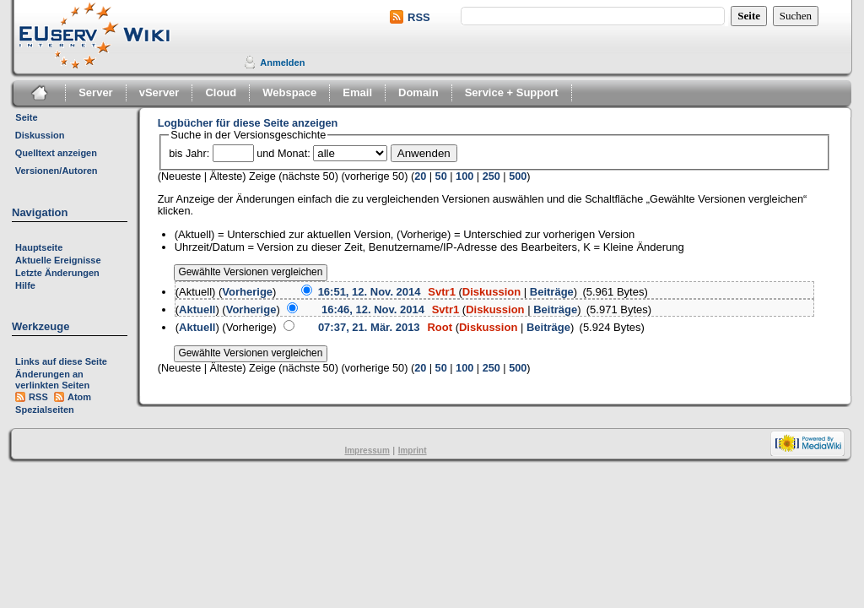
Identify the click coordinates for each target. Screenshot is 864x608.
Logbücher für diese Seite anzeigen (248, 123)
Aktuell (197, 309)
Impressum (366, 450)
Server (95, 92)
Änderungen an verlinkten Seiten (52, 379)
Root (439, 327)
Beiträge (552, 291)
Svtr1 (442, 291)
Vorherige (247, 291)
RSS (419, 17)
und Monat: (283, 154)
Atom (79, 397)
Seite (26, 117)
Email (357, 92)
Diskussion (40, 135)
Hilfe (25, 285)
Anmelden (282, 62)
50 (441, 176)
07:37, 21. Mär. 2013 (369, 327)
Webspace (289, 92)
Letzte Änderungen (57, 273)
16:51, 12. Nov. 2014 (369, 291)
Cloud (220, 92)
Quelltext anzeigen (56, 153)
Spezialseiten (44, 409)
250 (491, 176)
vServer (159, 92)
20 (420, 176)
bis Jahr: (189, 154)
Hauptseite (38, 247)
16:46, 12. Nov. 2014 (372, 309)
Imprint (412, 450)
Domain (418, 92)
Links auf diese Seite (61, 361)
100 (464, 176)
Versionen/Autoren (56, 171)
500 (517, 176)
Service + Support (512, 92)
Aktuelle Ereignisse (58, 260)
